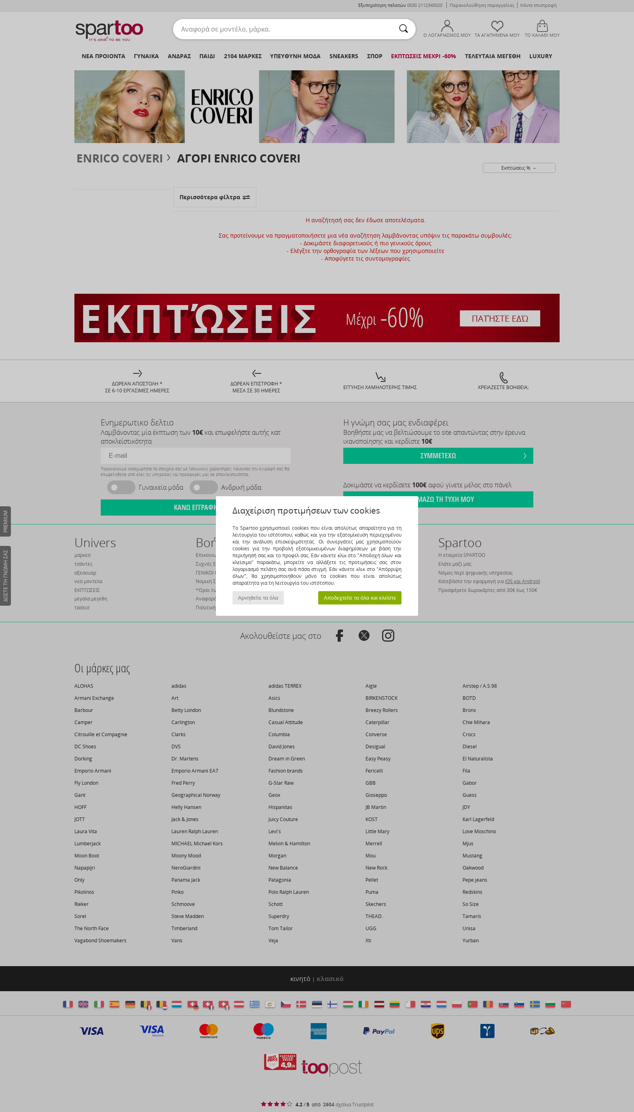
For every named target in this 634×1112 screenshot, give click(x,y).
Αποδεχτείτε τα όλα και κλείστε (360, 598)
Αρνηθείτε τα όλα (258, 598)
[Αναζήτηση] (403, 29)
